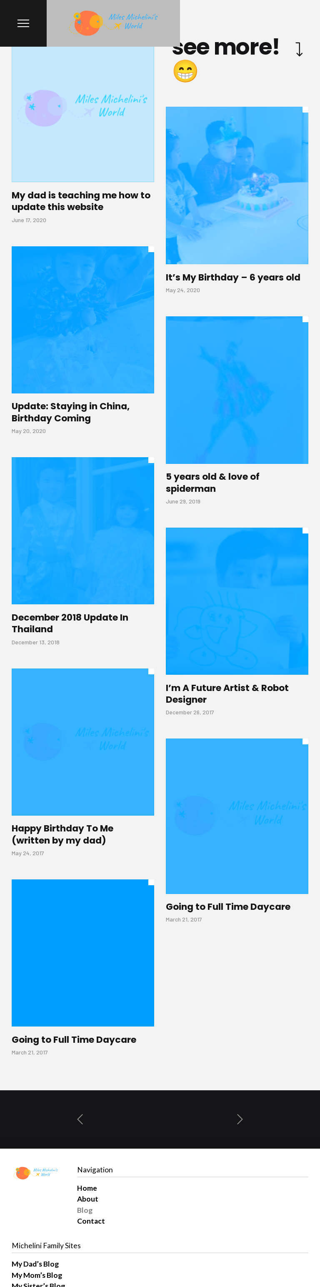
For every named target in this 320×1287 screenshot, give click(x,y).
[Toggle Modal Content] (23, 23)
